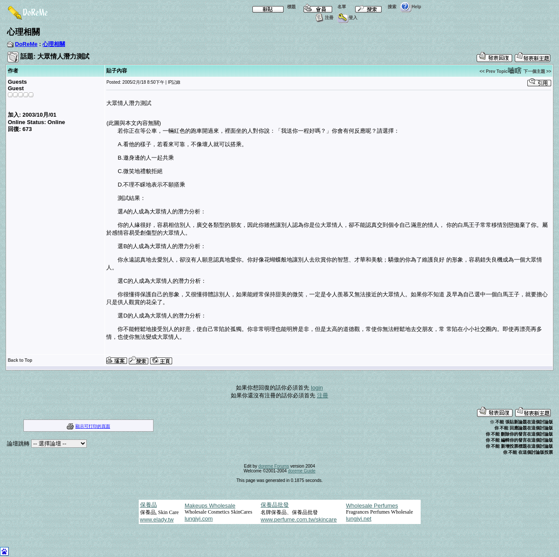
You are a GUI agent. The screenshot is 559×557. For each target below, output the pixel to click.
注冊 (323, 17)
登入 (347, 17)
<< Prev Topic (494, 71)
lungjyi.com (199, 518)
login (317, 387)
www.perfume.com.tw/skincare (299, 519)
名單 (322, 6)
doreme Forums (273, 466)
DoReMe (26, 44)
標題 (272, 6)
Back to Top (20, 360)
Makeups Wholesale (210, 505)
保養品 (148, 504)
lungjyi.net (359, 518)
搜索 (373, 6)
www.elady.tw (157, 519)
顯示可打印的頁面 (92, 426)
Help (410, 6)
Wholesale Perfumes (372, 505)
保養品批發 (275, 504)
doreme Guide (301, 471)
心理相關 (53, 44)
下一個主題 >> (537, 71)
